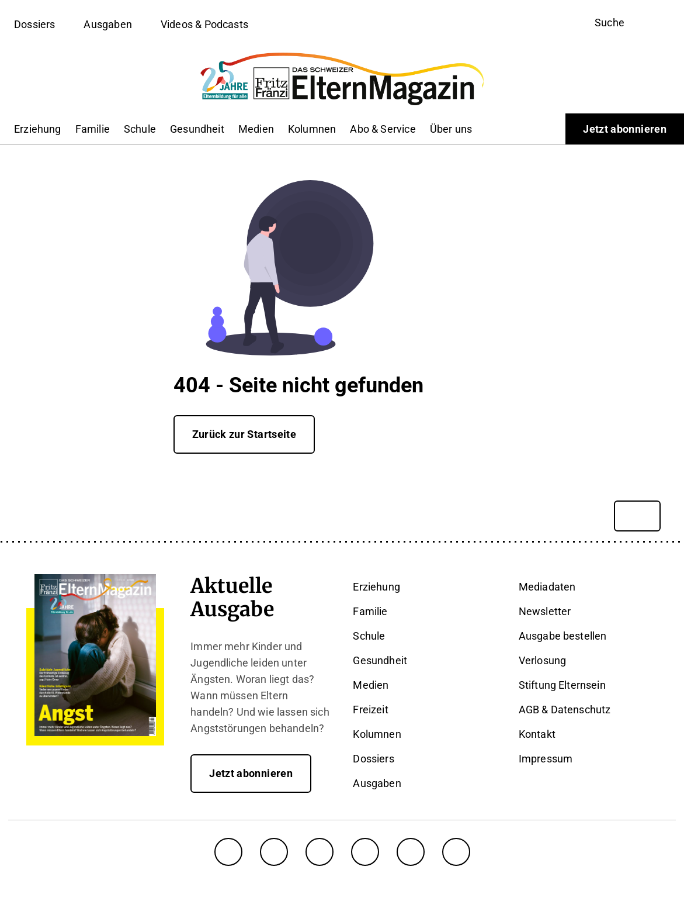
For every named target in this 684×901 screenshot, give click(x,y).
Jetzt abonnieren (624, 129)
